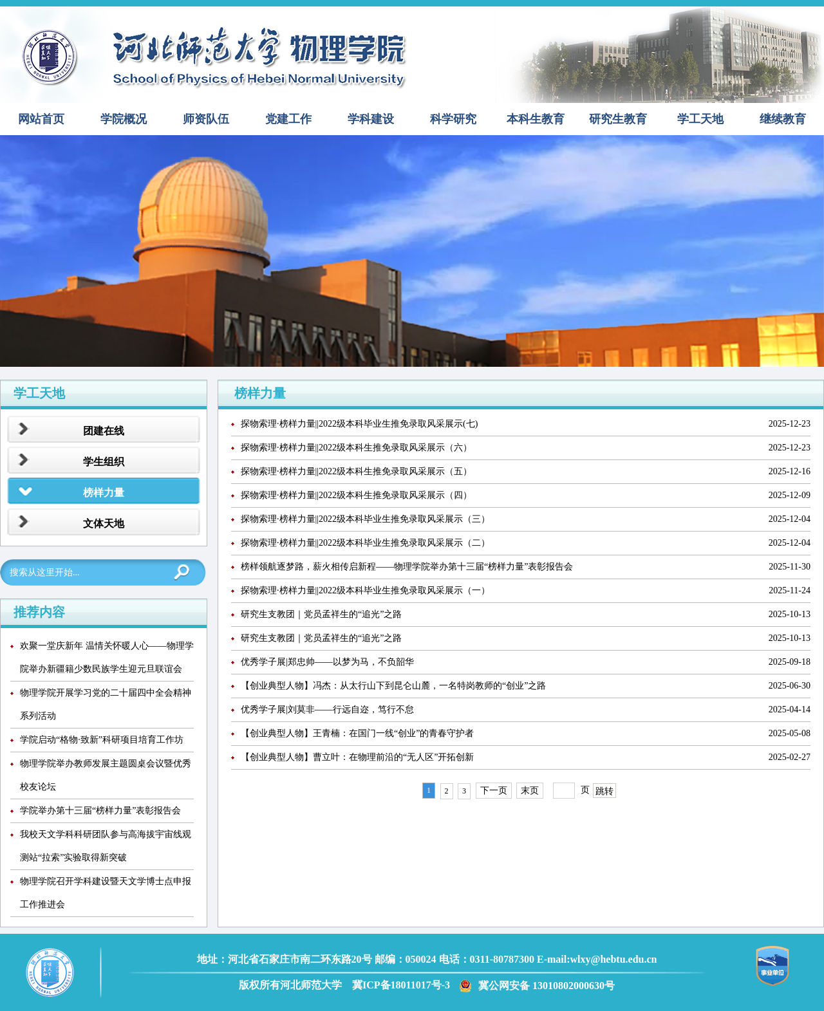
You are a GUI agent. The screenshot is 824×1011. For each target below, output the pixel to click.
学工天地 (700, 119)
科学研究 (453, 119)
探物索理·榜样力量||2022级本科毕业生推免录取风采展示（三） (365, 519)
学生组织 (103, 461)
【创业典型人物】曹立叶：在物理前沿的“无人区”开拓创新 (357, 757)
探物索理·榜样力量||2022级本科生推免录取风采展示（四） (356, 495)
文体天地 (103, 523)
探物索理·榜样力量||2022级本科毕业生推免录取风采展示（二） (365, 543)
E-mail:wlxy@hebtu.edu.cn (597, 959)
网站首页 (41, 119)
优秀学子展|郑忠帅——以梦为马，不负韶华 (327, 662)
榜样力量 (103, 492)
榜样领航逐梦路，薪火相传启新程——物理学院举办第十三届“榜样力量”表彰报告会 (407, 566)
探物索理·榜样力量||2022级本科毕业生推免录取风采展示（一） (365, 590)
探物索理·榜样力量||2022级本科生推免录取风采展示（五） (356, 471)
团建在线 (103, 430)
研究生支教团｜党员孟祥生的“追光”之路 (321, 614)
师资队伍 (206, 119)
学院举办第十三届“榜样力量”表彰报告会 (100, 810)
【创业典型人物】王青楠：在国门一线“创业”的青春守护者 (357, 733)
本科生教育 (536, 119)
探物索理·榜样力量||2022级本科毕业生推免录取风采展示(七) (359, 424)
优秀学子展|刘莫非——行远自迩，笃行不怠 (327, 709)
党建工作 (288, 119)
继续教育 (783, 119)
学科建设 (371, 119)
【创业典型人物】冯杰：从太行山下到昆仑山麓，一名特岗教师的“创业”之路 (393, 686)
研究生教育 (618, 119)
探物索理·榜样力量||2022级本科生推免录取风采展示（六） (356, 447)
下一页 (493, 790)
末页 (530, 790)
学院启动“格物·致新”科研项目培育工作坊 (101, 740)
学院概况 (123, 119)
